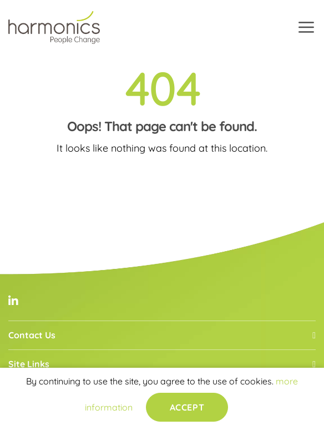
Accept (187, 407)
